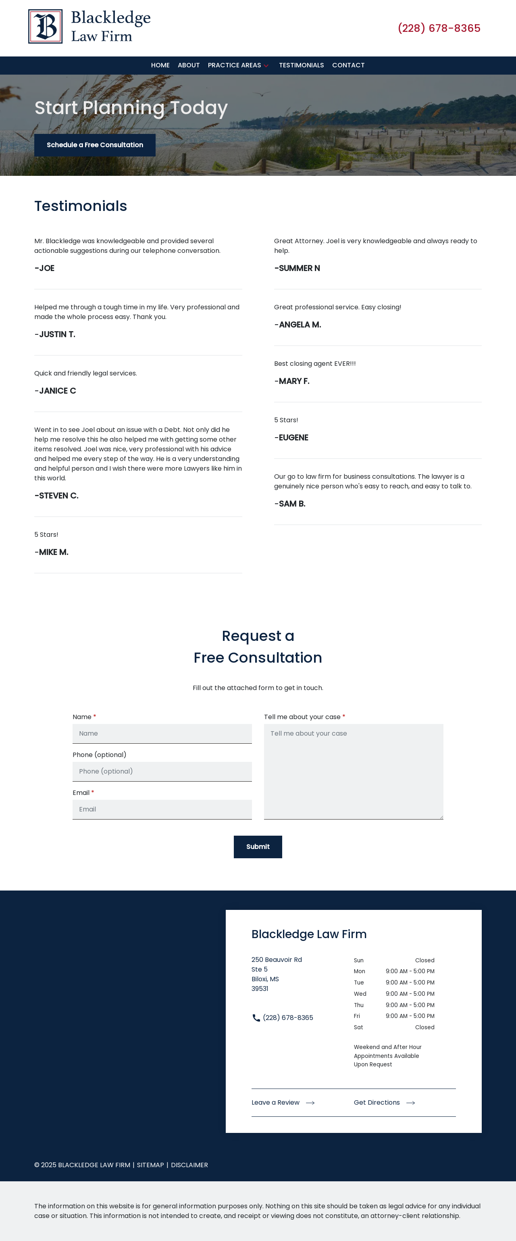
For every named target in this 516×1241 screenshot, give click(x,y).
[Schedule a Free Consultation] (95, 145)
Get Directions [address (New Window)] (384, 1102)
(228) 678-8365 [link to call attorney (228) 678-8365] (282, 1017)
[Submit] (258, 847)
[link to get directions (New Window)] (303, 979)
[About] (189, 65)
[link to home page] (89, 27)
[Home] (160, 65)
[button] (266, 65)
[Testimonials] (301, 65)
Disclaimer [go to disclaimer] (189, 1165)
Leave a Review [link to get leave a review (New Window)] (283, 1102)
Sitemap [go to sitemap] (150, 1165)
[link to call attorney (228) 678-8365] (439, 28)
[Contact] (348, 65)
